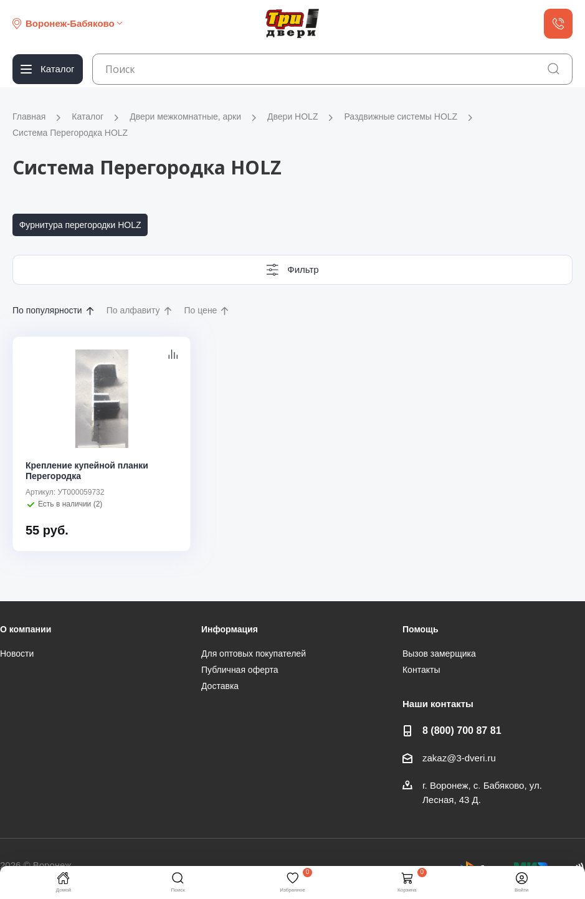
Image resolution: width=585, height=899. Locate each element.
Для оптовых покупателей (253, 654)
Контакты (421, 670)
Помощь (420, 629)
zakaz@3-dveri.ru (459, 758)
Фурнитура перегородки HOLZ (80, 225)
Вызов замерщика (439, 654)
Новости (17, 654)
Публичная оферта (239, 670)
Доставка (220, 686)
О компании (25, 629)
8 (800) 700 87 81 (462, 730)
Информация (229, 629)
